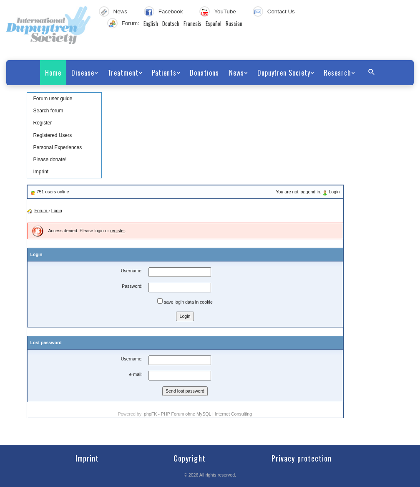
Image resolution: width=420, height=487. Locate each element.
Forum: (130, 23)
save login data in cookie (185, 301)
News (120, 11)
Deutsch (170, 23)
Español (213, 23)
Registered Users (52, 135)
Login (334, 191)
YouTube (225, 11)
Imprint (41, 172)
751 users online (52, 191)
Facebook (170, 11)
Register (42, 123)
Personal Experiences (57, 147)
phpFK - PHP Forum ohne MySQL (178, 413)
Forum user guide (53, 98)
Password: (132, 286)
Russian (234, 23)
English (150, 23)
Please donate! (50, 159)
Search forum (48, 111)
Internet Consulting (233, 413)
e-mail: (136, 374)
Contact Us (281, 11)
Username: (132, 270)
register (117, 230)
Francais (192, 23)
